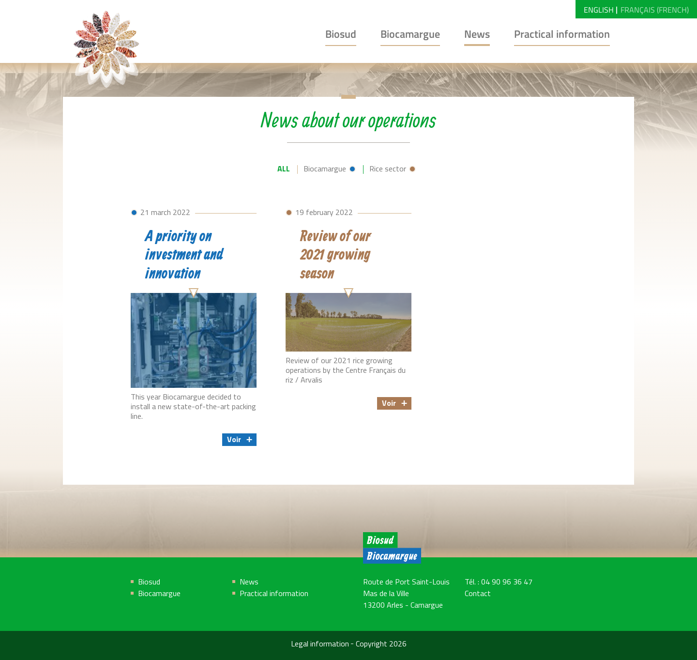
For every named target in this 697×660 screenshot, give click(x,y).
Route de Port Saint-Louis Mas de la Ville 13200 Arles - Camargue (406, 594)
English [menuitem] (599, 9)
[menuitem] (599, 9)
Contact (478, 594)
